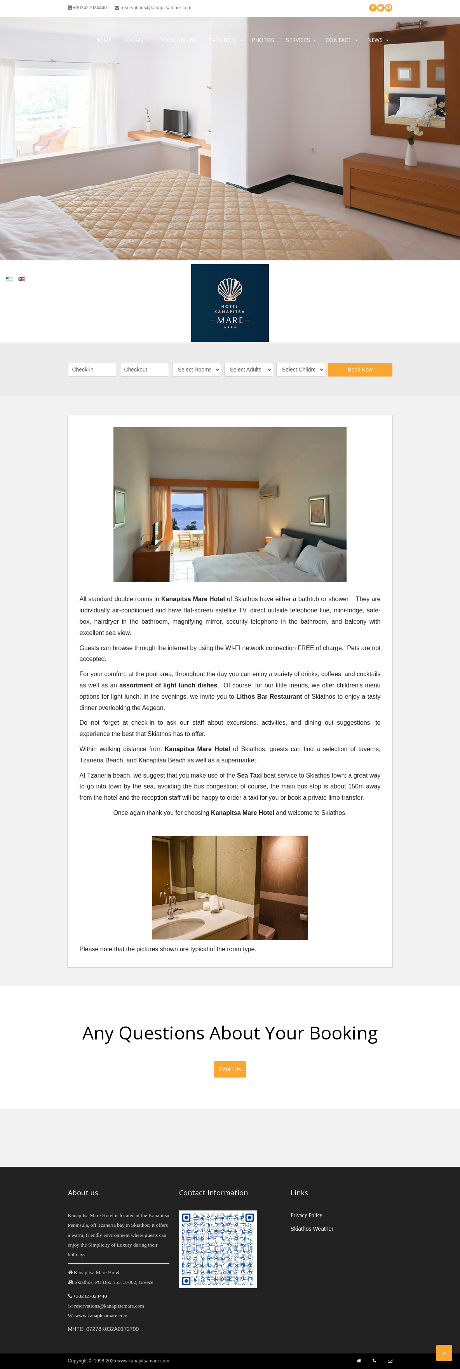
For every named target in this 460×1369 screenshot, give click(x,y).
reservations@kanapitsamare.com (153, 7)
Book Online (178, 40)
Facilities (222, 40)
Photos (263, 40)
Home (103, 40)
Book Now (360, 369)
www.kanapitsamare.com (101, 1315)
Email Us (230, 1069)
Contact (339, 40)
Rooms (133, 40)
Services (298, 40)
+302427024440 (87, 7)
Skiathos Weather (312, 1229)
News (375, 40)
